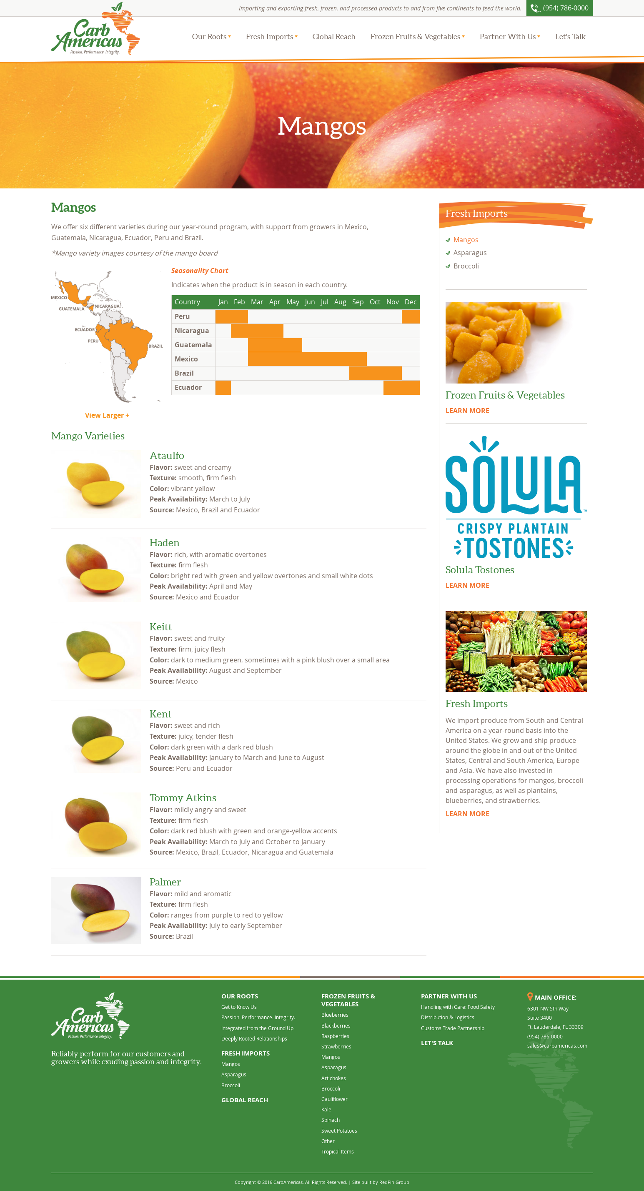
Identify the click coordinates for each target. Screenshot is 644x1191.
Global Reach (334, 36)
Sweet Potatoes (339, 1130)
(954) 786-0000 (545, 1036)
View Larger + (107, 415)
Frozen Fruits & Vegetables (415, 36)
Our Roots (209, 36)
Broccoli (466, 266)
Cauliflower (334, 1099)
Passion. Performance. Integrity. (258, 1017)
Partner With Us (508, 36)
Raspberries (335, 1036)
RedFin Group (394, 1182)
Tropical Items (337, 1151)
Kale (326, 1109)
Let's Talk (570, 36)
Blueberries (334, 1014)
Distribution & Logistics (447, 1017)
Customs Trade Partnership (452, 1028)
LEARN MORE (467, 410)
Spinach (330, 1119)
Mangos (466, 239)
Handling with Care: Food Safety (458, 1006)
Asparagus (470, 252)
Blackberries (336, 1025)
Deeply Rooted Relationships (254, 1038)
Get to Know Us (239, 1006)
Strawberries (336, 1046)
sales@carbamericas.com (557, 1045)
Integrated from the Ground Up (257, 1028)
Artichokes (333, 1078)
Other (328, 1141)
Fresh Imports (269, 36)
